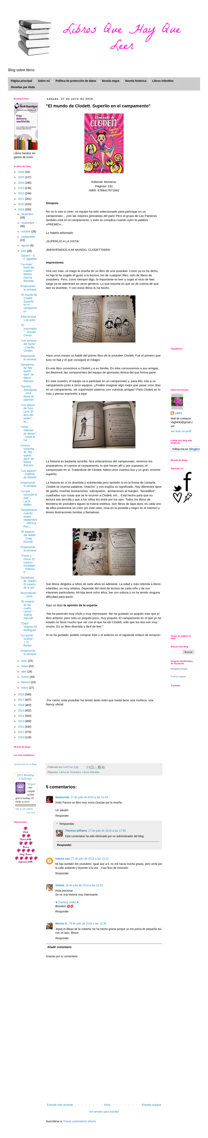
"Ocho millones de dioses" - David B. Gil (28, 433)
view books (31, 813)
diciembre (27, 214)
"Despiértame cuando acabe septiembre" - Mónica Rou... (29, 518)
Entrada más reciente (60, 1104)
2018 (21, 694)
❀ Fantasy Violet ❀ (67, 902)
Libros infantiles (162, 80)
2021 (21, 198)
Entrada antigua (151, 1104)
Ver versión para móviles (104, 1111)
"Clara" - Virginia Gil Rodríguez (29, 627)
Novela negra (110, 80)
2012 (21, 726)
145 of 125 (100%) (24, 809)
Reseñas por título (23, 87)
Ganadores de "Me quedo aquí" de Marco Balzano (27, 373)
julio (24, 250)
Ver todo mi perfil (181, 431)
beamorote (62, 797)
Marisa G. (61, 923)
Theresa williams (76, 830)
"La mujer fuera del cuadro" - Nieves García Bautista (28, 272)
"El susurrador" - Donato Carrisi (29, 330)
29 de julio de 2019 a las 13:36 (87, 923)
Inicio (107, 1104)
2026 (21, 171)
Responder (62, 815)
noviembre (27, 222)
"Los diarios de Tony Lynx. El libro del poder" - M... (28, 413)
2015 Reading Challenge (25, 776)
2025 (21, 177)
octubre (26, 231)
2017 (21, 699)
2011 (21, 731)
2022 (21, 193)
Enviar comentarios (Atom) (79, 1121)
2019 (21, 209)
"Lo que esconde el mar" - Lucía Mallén (29, 498)
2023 (21, 188)
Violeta (59, 885)
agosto (25, 245)
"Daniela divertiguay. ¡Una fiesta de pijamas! (29, 393)
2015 (21, 710)
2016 (21, 705)
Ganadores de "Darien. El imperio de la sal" (29, 582)
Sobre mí (44, 80)
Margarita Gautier (179, 669)
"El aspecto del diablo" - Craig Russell (28, 536)
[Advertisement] (104, 1072)
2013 (21, 721)
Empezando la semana (28, 288)
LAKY (178, 413)
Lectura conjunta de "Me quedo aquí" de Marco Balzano (27, 455)
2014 (21, 715)
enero (25, 687)
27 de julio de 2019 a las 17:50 (107, 830)
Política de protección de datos (76, 80)
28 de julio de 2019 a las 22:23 (84, 885)
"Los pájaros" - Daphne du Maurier (29, 474)
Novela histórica (135, 80)
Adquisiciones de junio (28, 318)
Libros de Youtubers (70, 772)
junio (24, 660)
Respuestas (66, 823)
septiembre (28, 236)
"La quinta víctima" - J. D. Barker (28, 640)
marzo (25, 676)
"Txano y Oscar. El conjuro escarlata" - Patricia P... (28, 564)
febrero (26, 682)
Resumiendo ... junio (28, 594)
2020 (21, 204)
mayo (25, 666)
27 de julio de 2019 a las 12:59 (89, 797)
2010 (21, 737)
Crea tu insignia (178, 676)
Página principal (21, 80)
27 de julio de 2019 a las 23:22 (90, 858)
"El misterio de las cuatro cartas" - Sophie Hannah (27, 610)
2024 (21, 182)
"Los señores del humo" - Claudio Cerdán (28, 345)
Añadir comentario (59, 947)
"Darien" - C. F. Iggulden (29, 257)
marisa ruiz (62, 858)
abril (24, 671)
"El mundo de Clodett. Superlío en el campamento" (29, 303)
